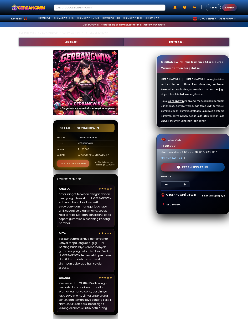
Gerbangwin (176, 101)
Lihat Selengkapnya (213, 195)
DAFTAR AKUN (176, 42)
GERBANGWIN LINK (111, 18)
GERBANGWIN (44, 18)
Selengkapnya (173, 158)
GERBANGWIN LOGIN (64, 18)
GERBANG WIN (152, 18)
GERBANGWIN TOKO (133, 18)
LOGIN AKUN (71, 42)
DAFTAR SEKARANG (73, 163)
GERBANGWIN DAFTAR (88, 18)
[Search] (161, 7)
